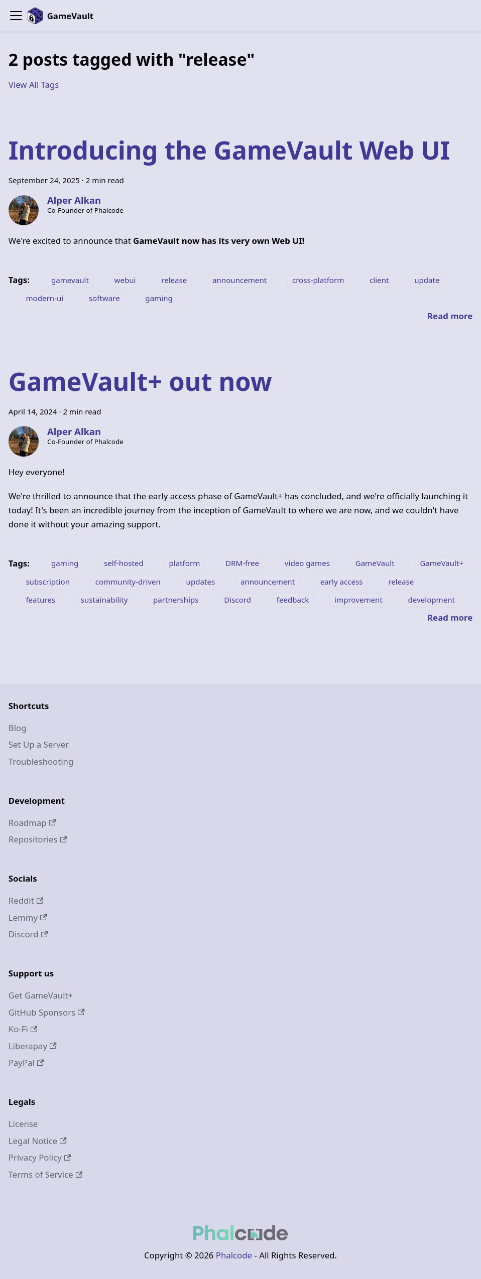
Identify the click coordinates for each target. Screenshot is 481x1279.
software (104, 298)
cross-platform (318, 280)
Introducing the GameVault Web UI (229, 149)
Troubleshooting (41, 761)
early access (341, 582)
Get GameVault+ (41, 995)
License (23, 1123)
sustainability (104, 600)
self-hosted (124, 563)
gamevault (70, 280)
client (379, 280)
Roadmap (32, 822)
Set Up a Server (39, 744)
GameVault (375, 563)
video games (307, 563)
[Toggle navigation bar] (16, 15)
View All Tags (34, 84)
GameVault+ (441, 563)
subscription (48, 582)
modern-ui (44, 298)
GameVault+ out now (140, 381)
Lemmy (28, 917)
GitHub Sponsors (47, 1012)
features (40, 600)
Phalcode (234, 1255)
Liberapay (33, 1046)
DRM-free (242, 563)
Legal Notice (38, 1141)
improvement (358, 600)
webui (125, 280)
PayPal (26, 1062)
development (431, 600)
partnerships (176, 600)
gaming (158, 298)
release (174, 280)
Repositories (38, 839)
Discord (237, 600)
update (426, 280)
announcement (239, 280)
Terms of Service (45, 1174)
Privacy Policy (40, 1157)
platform (184, 563)
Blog (18, 728)
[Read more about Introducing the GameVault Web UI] (449, 316)
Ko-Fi (23, 1029)
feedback (293, 600)
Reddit (26, 900)
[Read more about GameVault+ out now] (449, 617)
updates (200, 582)
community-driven (128, 582)
